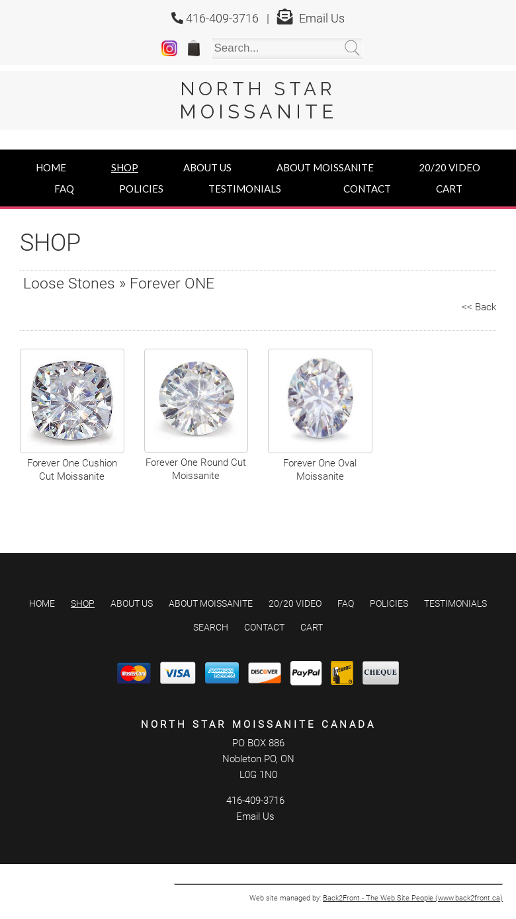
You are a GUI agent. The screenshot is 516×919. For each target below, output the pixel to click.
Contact (367, 189)
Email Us (322, 18)
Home (51, 167)
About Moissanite (325, 167)
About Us (207, 167)
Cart (449, 189)
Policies (141, 189)
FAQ (64, 189)
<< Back (479, 307)
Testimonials (244, 189)
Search (210, 612)
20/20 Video (449, 167)
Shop (124, 167)
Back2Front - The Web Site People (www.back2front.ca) (413, 883)
